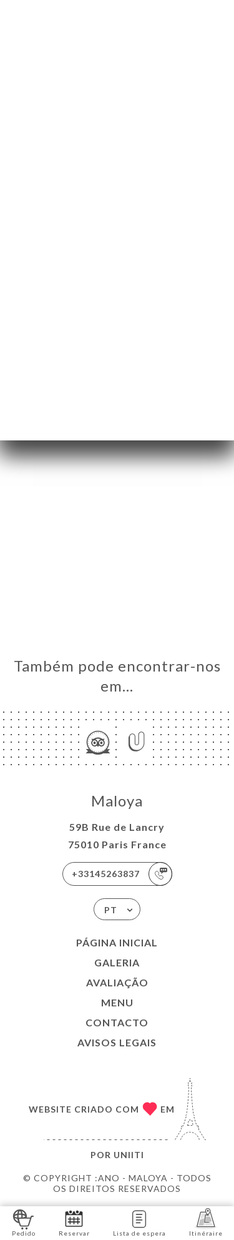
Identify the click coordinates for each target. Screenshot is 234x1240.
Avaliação (117, 982)
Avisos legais (117, 1042)
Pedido (24, 1222)
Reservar (74, 1222)
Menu (117, 1002)
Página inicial (117, 942)
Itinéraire (206, 1222)
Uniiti (129, 1154)
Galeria (117, 962)
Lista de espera (139, 1222)
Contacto (117, 1022)
